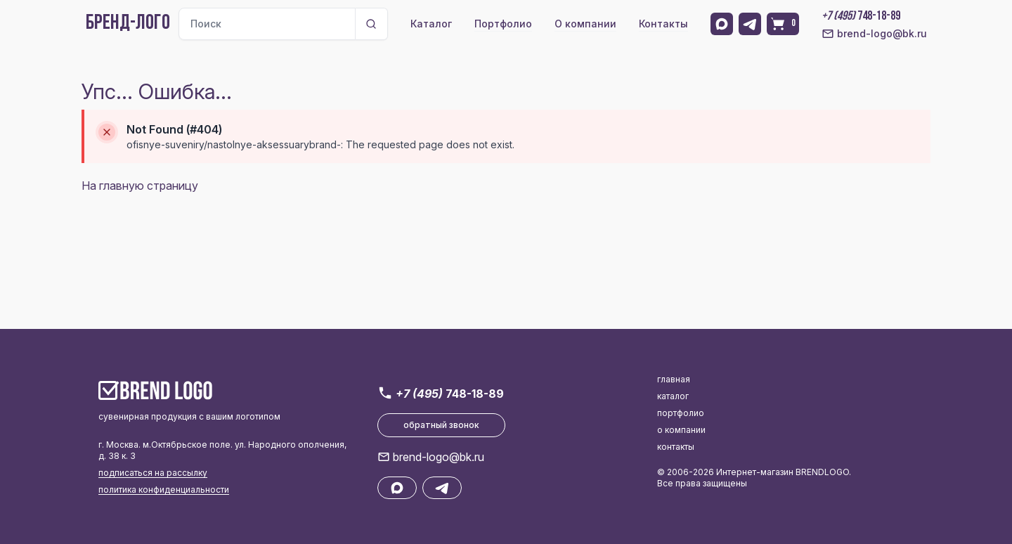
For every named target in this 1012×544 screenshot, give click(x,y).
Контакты (663, 24)
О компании (585, 24)
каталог (673, 396)
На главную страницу (140, 186)
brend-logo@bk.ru (874, 33)
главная (673, 379)
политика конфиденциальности (163, 489)
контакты (675, 446)
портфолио (680, 413)
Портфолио (503, 24)
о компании (681, 430)
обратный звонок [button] (441, 425)
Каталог (431, 24)
